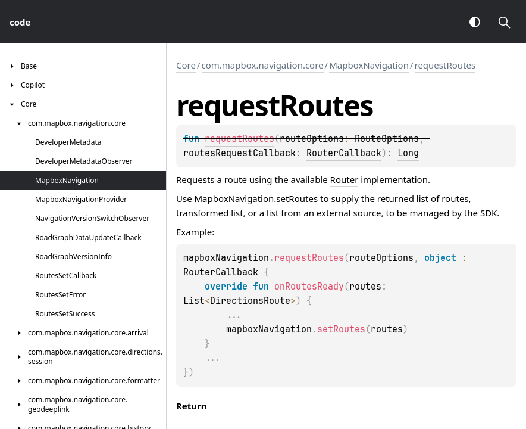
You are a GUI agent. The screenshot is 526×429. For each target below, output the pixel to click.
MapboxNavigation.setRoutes (256, 198)
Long (408, 153)
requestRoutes (445, 65)
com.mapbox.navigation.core (263, 65)
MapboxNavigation (369, 65)
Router (344, 179)
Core (186, 65)
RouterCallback (343, 153)
